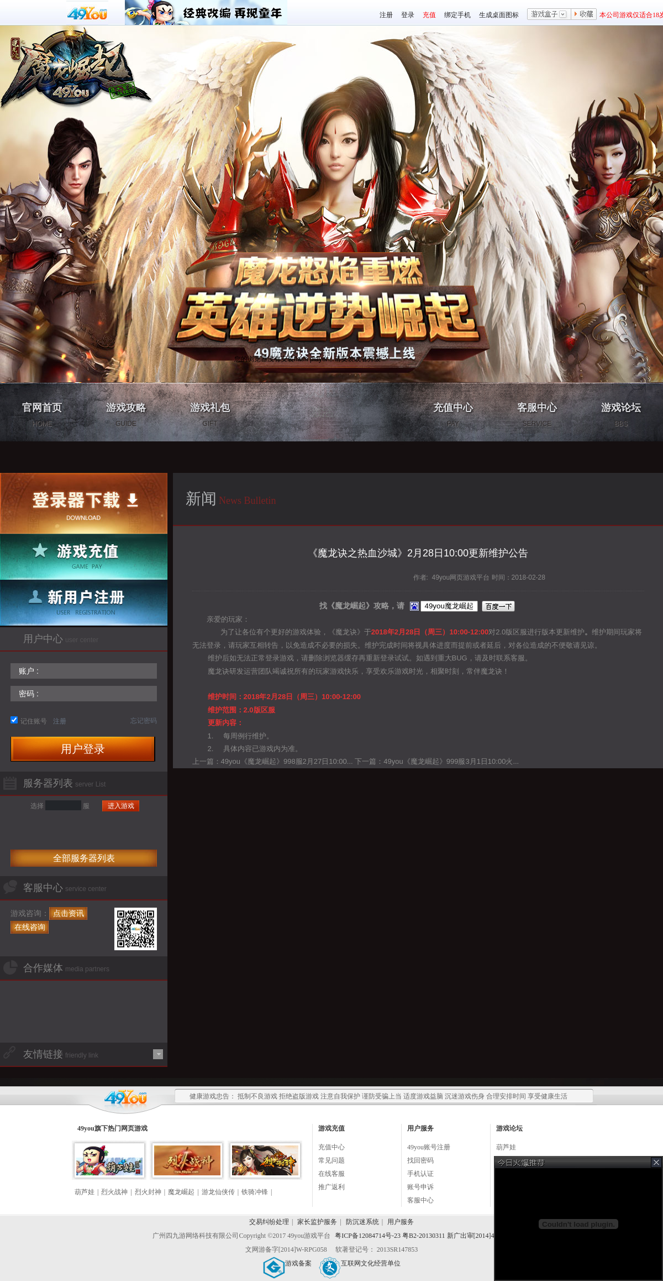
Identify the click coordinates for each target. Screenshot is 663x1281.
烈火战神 (114, 1192)
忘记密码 (143, 721)
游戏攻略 (126, 415)
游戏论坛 (621, 415)
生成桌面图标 (499, 15)
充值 (429, 15)
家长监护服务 (317, 1222)
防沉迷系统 (362, 1222)
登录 (407, 15)
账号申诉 (420, 1187)
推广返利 (331, 1187)
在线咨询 (29, 927)
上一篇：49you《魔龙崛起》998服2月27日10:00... (272, 761)
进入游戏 (121, 806)
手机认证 (420, 1174)
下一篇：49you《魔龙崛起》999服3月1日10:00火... (437, 761)
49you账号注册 (428, 1147)
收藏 (584, 15)
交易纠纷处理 (269, 1222)
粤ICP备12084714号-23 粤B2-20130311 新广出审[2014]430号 (421, 1236)
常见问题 (331, 1160)
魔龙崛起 (181, 1192)
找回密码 (420, 1160)
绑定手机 (457, 15)
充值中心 (453, 415)
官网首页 (42, 415)
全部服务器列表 (84, 858)
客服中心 (537, 415)
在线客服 (331, 1174)
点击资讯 (68, 913)
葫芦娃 (84, 1192)
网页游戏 (134, 1128)
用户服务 (400, 1222)
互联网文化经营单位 (360, 1263)
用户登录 (83, 749)
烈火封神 (148, 1192)
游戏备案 (287, 1263)
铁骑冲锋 (254, 1192)
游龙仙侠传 (218, 1192)
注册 (386, 15)
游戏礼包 (210, 415)
